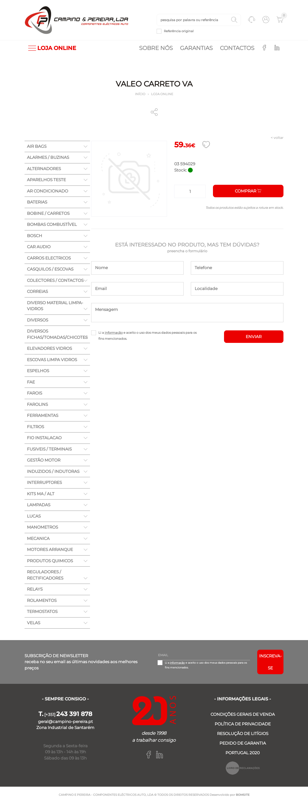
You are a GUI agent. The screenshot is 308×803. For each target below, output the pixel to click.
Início (140, 94)
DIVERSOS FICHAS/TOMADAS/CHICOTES (57, 334)
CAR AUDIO (39, 246)
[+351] (65, 714)
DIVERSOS (37, 320)
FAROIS (34, 393)
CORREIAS (37, 291)
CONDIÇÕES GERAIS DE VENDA (243, 714)
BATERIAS (37, 202)
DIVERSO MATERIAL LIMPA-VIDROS (55, 305)
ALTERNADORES (44, 168)
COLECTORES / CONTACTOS (55, 280)
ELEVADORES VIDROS (49, 348)
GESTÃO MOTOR (43, 460)
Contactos (237, 48)
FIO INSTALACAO (44, 437)
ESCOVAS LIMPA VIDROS (52, 359)
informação (114, 332)
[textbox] (199, 20)
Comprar (248, 191)
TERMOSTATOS (42, 611)
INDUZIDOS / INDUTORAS (53, 471)
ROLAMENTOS (42, 600)
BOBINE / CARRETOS (48, 213)
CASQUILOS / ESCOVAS (50, 269)
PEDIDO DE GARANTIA (242, 743)
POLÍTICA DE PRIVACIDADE (243, 724)
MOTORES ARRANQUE (50, 549)
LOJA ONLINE (52, 48)
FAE (31, 382)
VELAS (33, 622)
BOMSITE (243, 795)
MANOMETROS (42, 527)
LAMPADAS (38, 504)
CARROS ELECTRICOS (49, 258)
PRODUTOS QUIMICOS (50, 560)
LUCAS (34, 516)
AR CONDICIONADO (47, 191)
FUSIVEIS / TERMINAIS (49, 449)
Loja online (162, 94)
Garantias (196, 48)
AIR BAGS (36, 146)
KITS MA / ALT (40, 493)
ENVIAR (254, 336)
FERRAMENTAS (42, 415)
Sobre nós (156, 48)
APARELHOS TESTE (46, 179)
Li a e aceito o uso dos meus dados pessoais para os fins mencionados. (147, 335)
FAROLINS (37, 404)
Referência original (179, 31)
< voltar (277, 138)
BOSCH (34, 235)
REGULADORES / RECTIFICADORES (45, 575)
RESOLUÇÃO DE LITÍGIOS (242, 733)
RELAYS (35, 589)
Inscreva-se (270, 662)
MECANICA (38, 538)
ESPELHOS (38, 370)
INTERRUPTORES (44, 482)
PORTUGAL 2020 (242, 752)
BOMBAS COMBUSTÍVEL (52, 224)
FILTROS (35, 426)
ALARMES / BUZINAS (48, 157)
